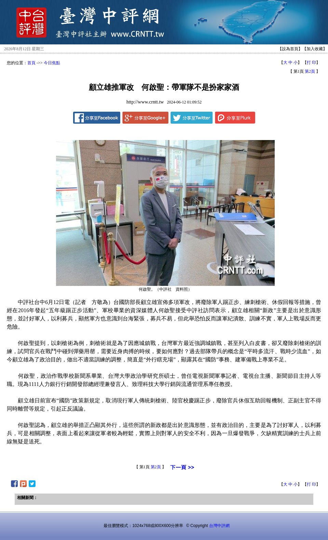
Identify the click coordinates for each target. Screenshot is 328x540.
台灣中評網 (219, 525)
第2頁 (310, 71)
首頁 (31, 62)
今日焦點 (52, 62)
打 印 (311, 62)
